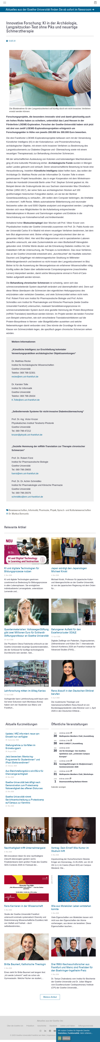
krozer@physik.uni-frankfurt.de (27, 437)
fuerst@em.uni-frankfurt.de (25, 475)
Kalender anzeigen (58, 789)
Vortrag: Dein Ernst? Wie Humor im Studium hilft (70, 851)
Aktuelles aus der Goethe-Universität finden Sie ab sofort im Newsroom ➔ (50, 11)
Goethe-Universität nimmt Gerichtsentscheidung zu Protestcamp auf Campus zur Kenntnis (25, 801)
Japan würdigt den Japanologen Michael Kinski (69, 571)
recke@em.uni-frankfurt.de (25, 378)
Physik (53, 512)
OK (60, 1038)
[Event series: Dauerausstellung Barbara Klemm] (70, 781)
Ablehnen (66, 1038)
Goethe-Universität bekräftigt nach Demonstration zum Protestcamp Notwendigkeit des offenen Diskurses (24, 787)
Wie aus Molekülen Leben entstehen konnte (71, 909)
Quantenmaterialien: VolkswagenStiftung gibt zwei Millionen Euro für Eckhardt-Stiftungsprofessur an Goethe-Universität (26, 634)
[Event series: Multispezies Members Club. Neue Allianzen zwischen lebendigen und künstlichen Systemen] (71, 735)
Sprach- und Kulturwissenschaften (74, 512)
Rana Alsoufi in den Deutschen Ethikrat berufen (72, 694)
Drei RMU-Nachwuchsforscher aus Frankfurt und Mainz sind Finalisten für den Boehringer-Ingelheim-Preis (72, 969)
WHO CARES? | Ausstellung (71, 746)
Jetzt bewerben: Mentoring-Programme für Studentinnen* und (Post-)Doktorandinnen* (23, 761)
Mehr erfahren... (86, 1033)
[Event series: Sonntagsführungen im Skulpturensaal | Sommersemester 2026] (71, 763)
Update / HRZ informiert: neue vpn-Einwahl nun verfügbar (23, 737)
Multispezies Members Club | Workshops (76, 776)
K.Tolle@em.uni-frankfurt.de (26, 402)
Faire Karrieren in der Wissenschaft (23, 908)
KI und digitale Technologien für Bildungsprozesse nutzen (21, 571)
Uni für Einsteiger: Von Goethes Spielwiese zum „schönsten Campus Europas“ (74, 756)
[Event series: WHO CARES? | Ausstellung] (71, 743)
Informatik (33, 512)
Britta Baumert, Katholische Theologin (25, 966)
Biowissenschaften (18, 512)
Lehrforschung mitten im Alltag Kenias (25, 692)
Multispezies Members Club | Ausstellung (76, 738)
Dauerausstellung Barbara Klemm (73, 784)
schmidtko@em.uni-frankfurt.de (27, 499)
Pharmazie (44, 512)
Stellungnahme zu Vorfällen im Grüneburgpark (20, 749)
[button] (50, 999)
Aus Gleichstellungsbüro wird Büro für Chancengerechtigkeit (24, 774)
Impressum (51, 1037)
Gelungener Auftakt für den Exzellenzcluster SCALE (66, 633)
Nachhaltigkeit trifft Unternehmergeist (24, 850)
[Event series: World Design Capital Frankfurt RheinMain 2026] (71, 773)
